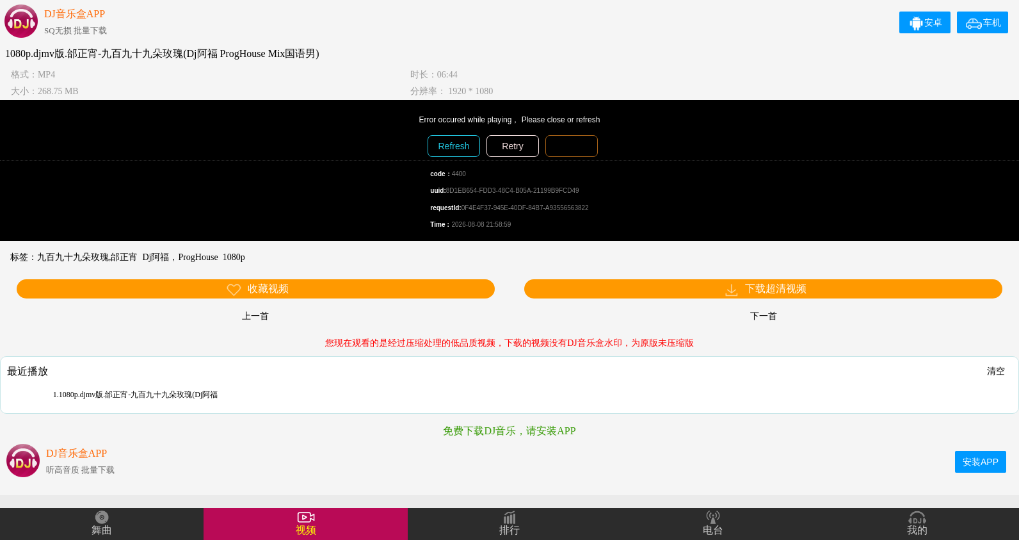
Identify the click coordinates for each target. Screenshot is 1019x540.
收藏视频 (257, 290)
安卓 (925, 22)
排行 (509, 530)
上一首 (255, 316)
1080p (234, 257)
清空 (996, 371)
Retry (512, 146)
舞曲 (102, 530)
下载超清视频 (764, 290)
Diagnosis (571, 146)
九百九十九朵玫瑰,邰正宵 (87, 257)
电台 (713, 530)
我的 (917, 530)
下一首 (763, 316)
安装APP (981, 462)
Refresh (453, 146)
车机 (983, 22)
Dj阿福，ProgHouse (180, 257)
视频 (306, 530)
